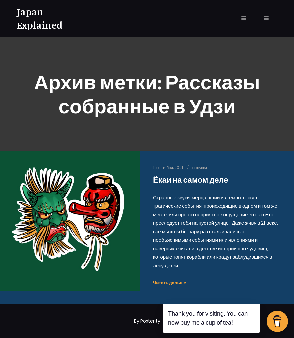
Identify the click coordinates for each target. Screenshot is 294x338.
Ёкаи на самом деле (190, 180)
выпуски (199, 167)
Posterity (150, 321)
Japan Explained (40, 18)
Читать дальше (169, 283)
